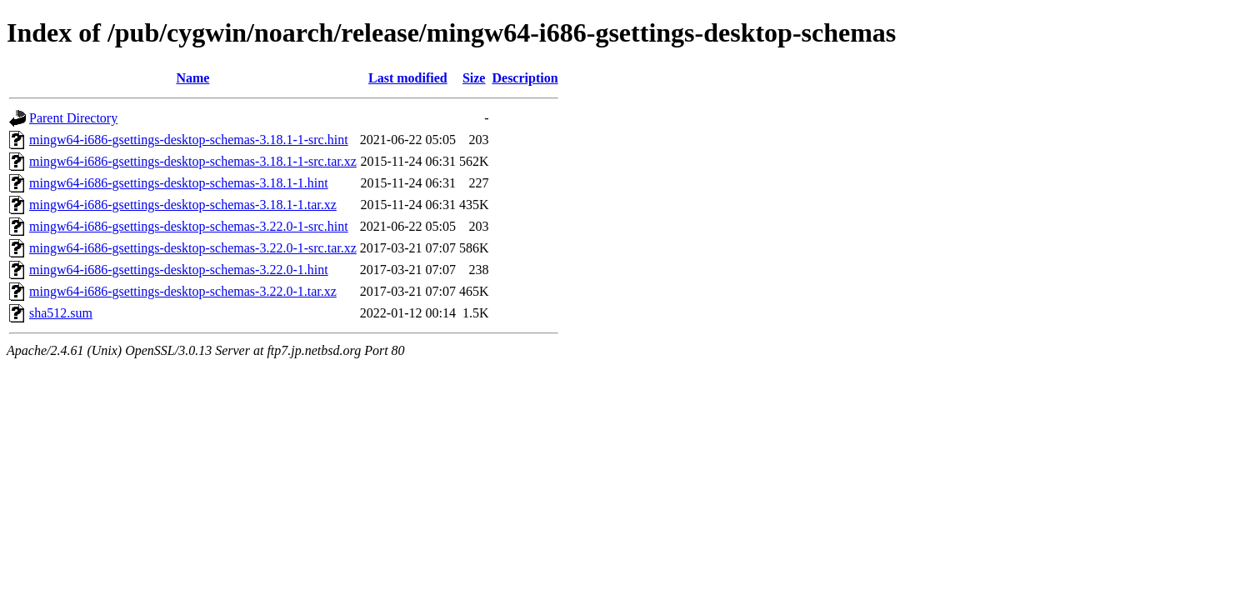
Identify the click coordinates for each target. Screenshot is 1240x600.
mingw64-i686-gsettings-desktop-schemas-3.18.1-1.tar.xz (183, 205)
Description (525, 78)
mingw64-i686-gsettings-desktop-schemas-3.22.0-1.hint (178, 269)
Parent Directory (73, 118)
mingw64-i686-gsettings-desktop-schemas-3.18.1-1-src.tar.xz (193, 161)
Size (474, 78)
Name (192, 78)
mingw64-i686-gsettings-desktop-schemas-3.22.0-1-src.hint (188, 226)
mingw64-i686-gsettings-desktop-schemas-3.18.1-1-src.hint (188, 139)
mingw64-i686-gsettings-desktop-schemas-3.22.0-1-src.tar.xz (193, 248)
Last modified (408, 78)
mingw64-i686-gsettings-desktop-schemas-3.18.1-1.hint (178, 183)
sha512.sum (60, 313)
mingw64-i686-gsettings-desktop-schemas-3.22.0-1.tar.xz (183, 291)
